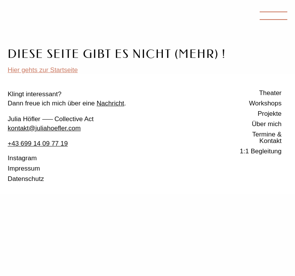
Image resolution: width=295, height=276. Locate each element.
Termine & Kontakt (267, 138)
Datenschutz (26, 179)
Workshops (265, 103)
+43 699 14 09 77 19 (38, 143)
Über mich (267, 124)
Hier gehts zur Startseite (43, 70)
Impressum (24, 168)
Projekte (270, 113)
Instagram (22, 158)
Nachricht (110, 103)
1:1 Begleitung (261, 151)
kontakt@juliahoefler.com (44, 128)
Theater (270, 93)
